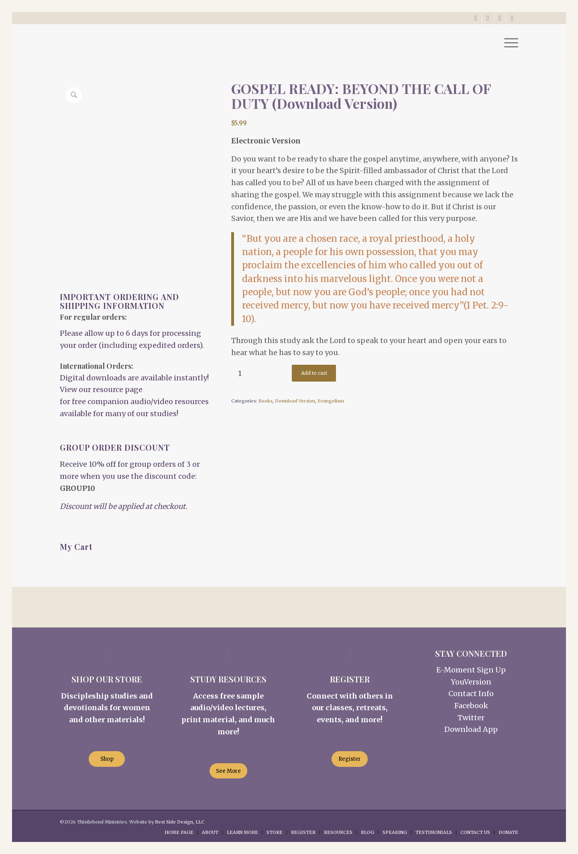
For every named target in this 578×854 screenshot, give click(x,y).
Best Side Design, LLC (179, 822)
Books (265, 401)
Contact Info (471, 693)
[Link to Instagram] (500, 18)
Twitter (471, 717)
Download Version (295, 401)
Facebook (471, 705)
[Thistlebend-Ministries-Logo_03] (120, 43)
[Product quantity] (239, 373)
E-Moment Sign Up (471, 669)
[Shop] (107, 759)
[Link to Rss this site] (512, 18)
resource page (117, 389)
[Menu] (508, 43)
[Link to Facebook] (488, 18)
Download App (471, 729)
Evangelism (330, 401)
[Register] (350, 759)
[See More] (228, 771)
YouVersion (471, 681)
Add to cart (314, 373)
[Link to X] (476, 18)
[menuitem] (508, 43)
